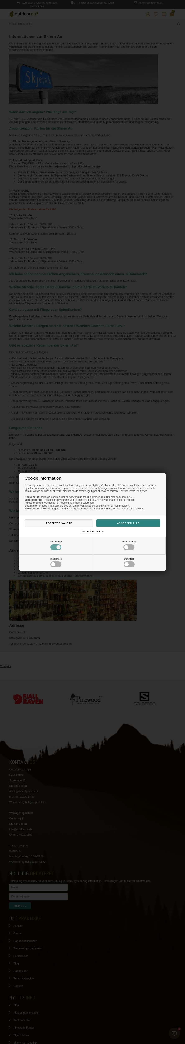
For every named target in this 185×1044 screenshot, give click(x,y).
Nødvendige (56, 545)
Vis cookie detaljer (92, 531)
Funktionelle (56, 562)
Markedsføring (129, 545)
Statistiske (129, 562)
